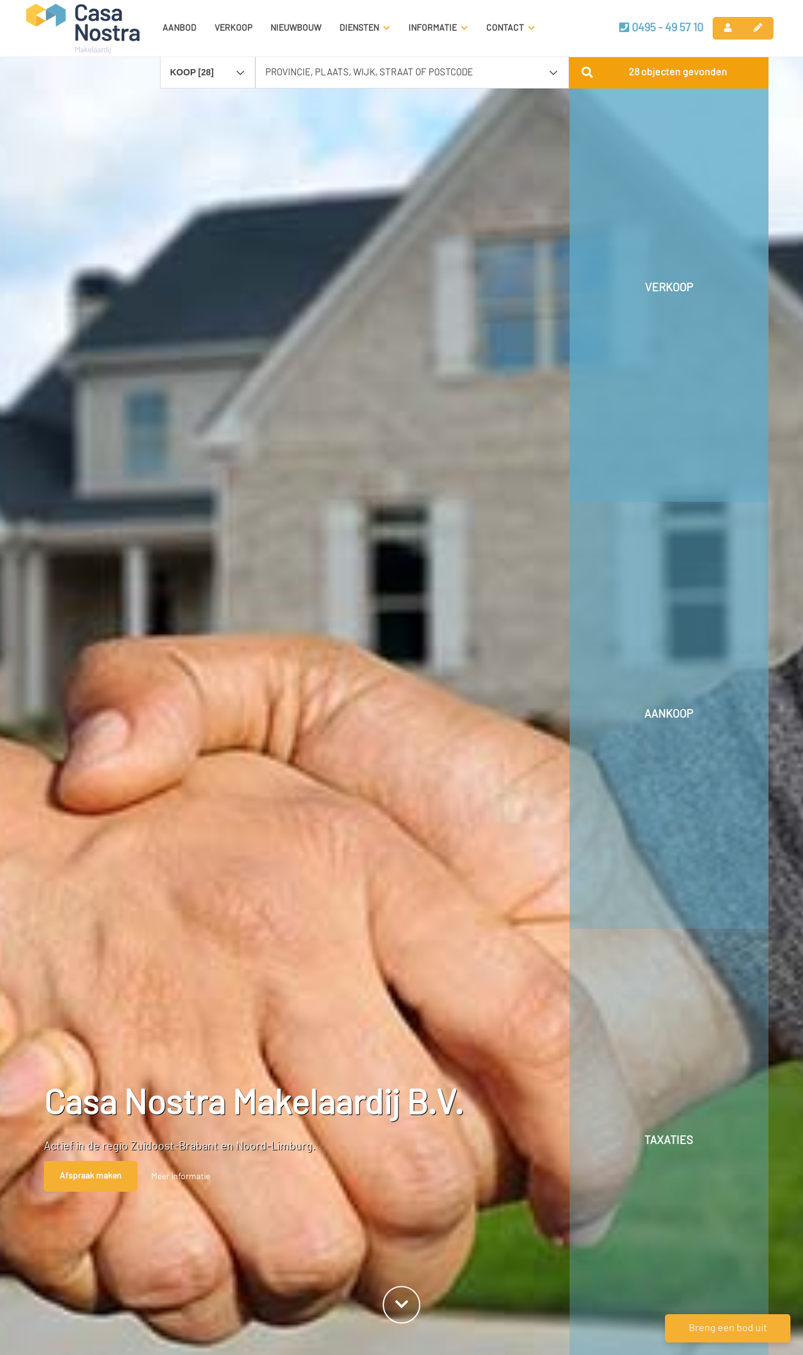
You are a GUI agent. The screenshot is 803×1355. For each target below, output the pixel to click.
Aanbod (179, 28)
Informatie (438, 28)
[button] (668, 72)
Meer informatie (180, 1176)
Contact (510, 28)
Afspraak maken (91, 1176)
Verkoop (233, 28)
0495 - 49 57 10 (661, 27)
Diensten (364, 28)
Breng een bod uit (728, 1328)
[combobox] (207, 66)
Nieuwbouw (295, 28)
